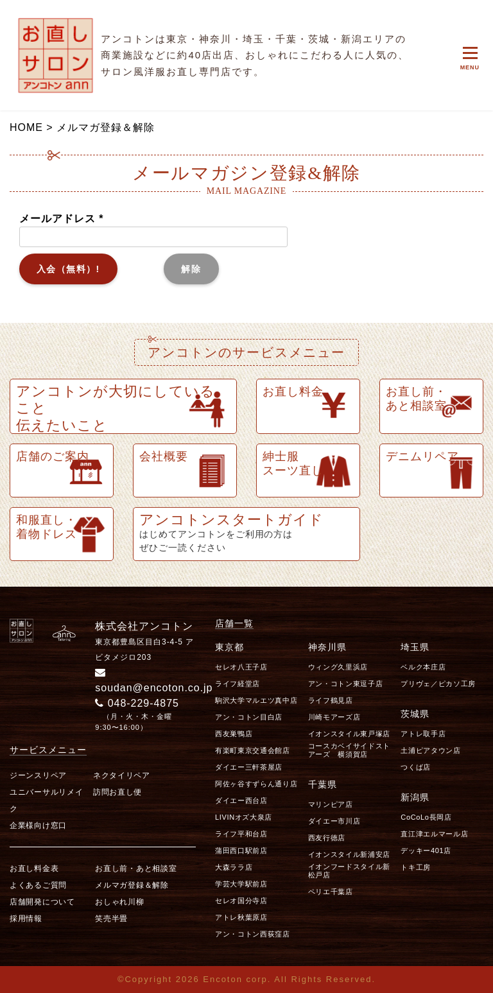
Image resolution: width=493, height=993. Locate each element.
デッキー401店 (426, 850)
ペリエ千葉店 (330, 891)
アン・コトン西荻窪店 (252, 934)
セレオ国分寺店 (241, 900)
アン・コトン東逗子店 (345, 683)
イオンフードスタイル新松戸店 (349, 871)
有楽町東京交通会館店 (252, 750)
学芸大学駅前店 (241, 884)
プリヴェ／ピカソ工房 (438, 683)
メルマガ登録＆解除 (131, 885)
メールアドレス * (153, 227)
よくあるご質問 (38, 885)
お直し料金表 (34, 868)
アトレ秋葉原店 (241, 917)
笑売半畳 (111, 918)
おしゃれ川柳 (119, 901)
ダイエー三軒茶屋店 (248, 767)
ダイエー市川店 (334, 821)
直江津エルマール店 (434, 834)
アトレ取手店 (423, 734)
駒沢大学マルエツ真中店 (256, 700)
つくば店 (416, 767)
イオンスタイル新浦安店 (349, 854)
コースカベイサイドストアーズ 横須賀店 (349, 750)
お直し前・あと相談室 (136, 868)
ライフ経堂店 (237, 683)
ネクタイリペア (121, 775)
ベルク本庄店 (423, 667)
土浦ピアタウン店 (430, 750)
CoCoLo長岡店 (426, 817)
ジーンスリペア (38, 775)
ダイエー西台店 (241, 800)
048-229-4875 (137, 703)
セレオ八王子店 (241, 667)
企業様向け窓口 (38, 825)
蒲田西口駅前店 (241, 850)
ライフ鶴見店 (330, 700)
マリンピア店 (330, 804)
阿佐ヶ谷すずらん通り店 (256, 784)
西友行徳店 (326, 838)
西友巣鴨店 (233, 734)
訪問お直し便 (117, 792)
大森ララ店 (233, 867)
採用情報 (26, 918)
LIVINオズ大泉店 (243, 817)
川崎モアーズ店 (334, 717)
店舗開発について (42, 901)
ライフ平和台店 (241, 834)
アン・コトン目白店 (248, 717)
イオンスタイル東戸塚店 (349, 734)
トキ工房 (416, 867)
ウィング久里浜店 (338, 667)
